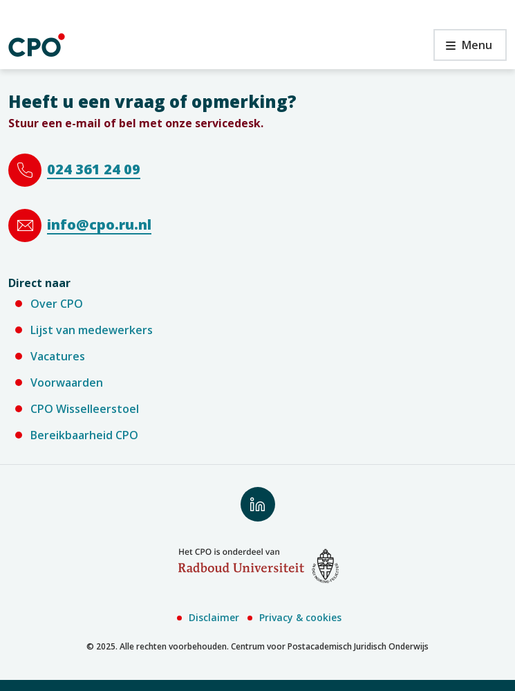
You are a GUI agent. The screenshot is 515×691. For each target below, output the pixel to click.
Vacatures (57, 356)
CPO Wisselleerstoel (84, 408)
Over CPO (56, 303)
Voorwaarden (66, 382)
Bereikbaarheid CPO (84, 435)
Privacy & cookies (300, 617)
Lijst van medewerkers (91, 330)
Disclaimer (214, 617)
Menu (462, 48)
